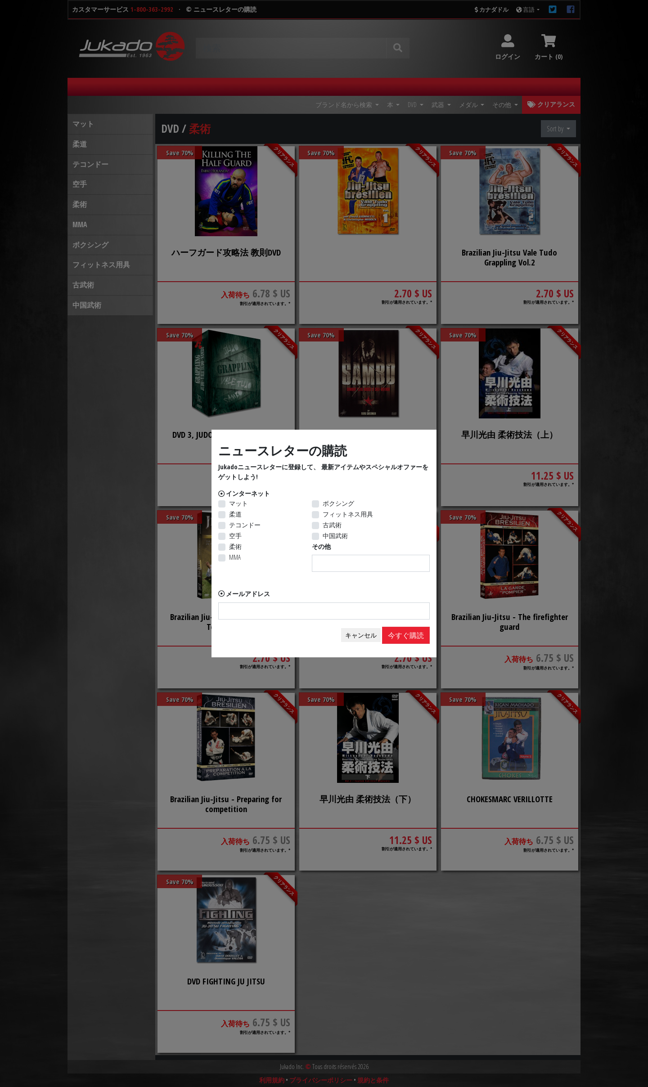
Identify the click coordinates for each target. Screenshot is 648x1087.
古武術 (332, 525)
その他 (321, 546)
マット (238, 503)
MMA (235, 557)
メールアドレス (248, 593)
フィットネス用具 (348, 514)
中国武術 (335, 535)
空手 (235, 535)
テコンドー (245, 525)
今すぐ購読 (406, 635)
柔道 (235, 514)
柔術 (235, 546)
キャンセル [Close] (361, 635)
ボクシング (338, 503)
